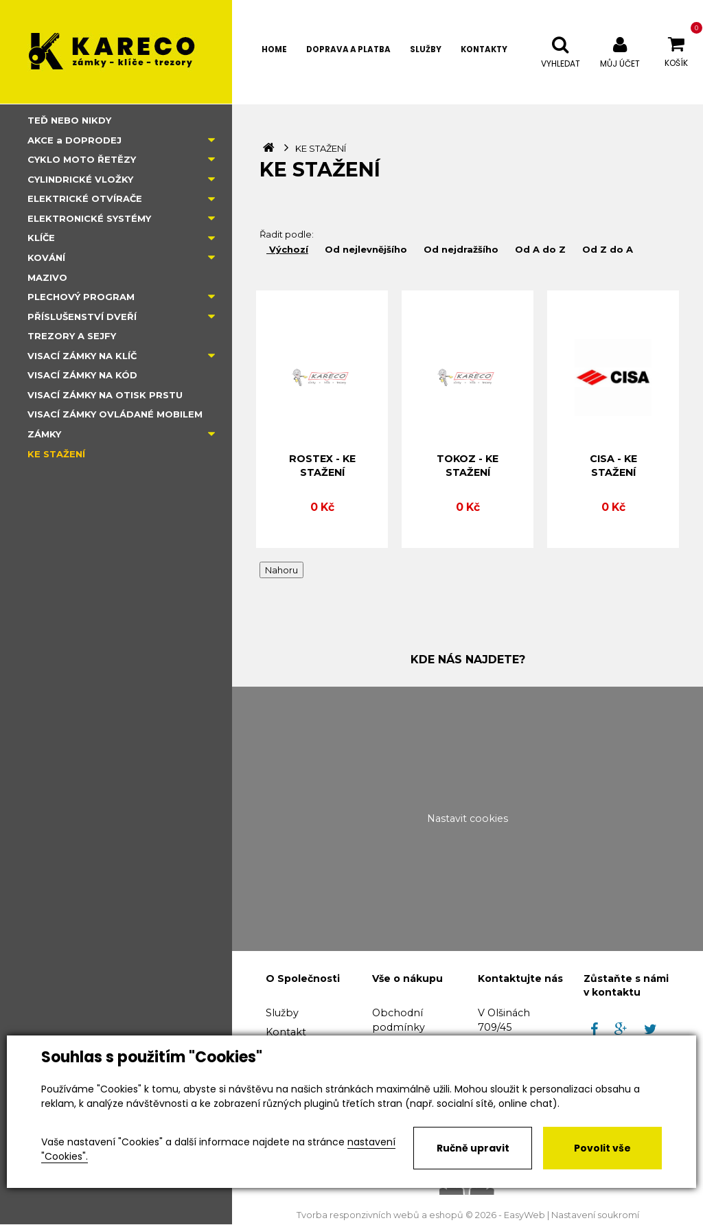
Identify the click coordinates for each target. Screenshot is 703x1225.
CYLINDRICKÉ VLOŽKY (80, 179)
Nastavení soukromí (595, 1215)
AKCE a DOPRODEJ (74, 140)
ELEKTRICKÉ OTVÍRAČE (84, 198)
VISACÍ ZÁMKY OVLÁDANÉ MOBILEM (115, 414)
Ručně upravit (473, 1148)
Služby (282, 1013)
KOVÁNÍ (46, 257)
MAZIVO (47, 277)
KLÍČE (41, 237)
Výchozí (287, 249)
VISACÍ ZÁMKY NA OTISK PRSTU (105, 394)
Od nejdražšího (459, 249)
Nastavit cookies (467, 818)
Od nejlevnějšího (364, 249)
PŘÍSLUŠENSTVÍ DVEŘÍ (82, 316)
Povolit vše (602, 1148)
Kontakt (286, 1032)
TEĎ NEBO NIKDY (69, 120)
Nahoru (281, 569)
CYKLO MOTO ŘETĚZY (81, 159)
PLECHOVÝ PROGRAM (81, 296)
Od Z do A (606, 249)
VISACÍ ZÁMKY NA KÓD (82, 374)
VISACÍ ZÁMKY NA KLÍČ (82, 355)
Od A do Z (539, 249)
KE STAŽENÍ (56, 453)
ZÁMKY (44, 433)
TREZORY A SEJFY (71, 335)
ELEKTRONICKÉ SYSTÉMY (89, 218)
